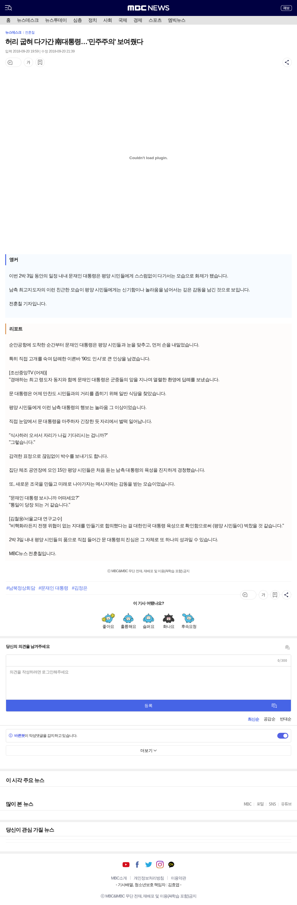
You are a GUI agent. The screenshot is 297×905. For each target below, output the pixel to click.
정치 (92, 20)
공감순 (269, 719)
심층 (77, 20)
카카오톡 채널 (171, 864)
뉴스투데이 (56, 20)
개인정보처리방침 (149, 878)
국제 (122, 20)
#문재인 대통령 (53, 587)
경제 (137, 20)
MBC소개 (119, 878)
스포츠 (155, 20)
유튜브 (126, 864)
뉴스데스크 (28, 20)
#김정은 (79, 587)
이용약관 (178, 878)
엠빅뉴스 (176, 20)
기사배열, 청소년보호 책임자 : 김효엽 (148, 884)
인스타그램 (160, 864)
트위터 (149, 864)
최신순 (253, 719)
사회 (107, 20)
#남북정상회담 (20, 587)
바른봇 (17, 735)
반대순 (285, 719)
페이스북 (137, 864)
